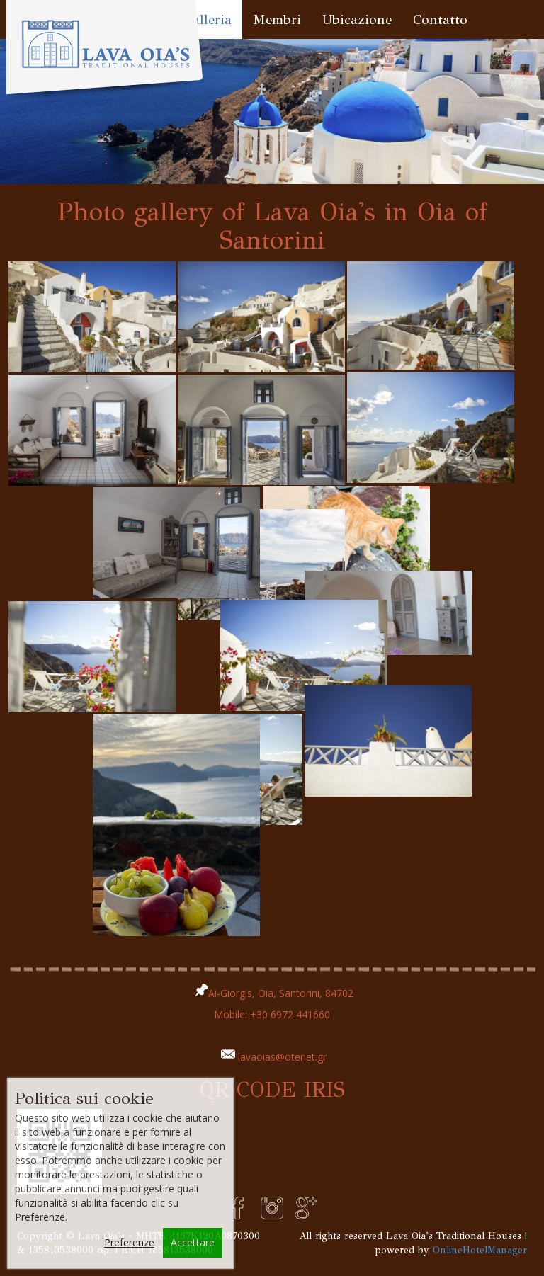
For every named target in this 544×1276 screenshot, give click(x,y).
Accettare (193, 1242)
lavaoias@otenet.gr (282, 1057)
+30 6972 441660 (290, 1014)
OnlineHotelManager (480, 1250)
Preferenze (129, 1242)
